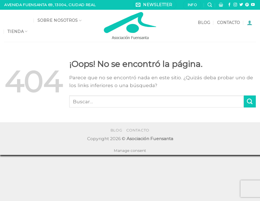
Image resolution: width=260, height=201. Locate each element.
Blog (204, 22)
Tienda (17, 31)
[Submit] (250, 101)
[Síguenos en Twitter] (241, 5)
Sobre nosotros (59, 20)
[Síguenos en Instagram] (235, 5)
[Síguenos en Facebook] (229, 5)
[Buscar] (209, 5)
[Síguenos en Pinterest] (247, 5)
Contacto (228, 22)
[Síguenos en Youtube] (253, 5)
